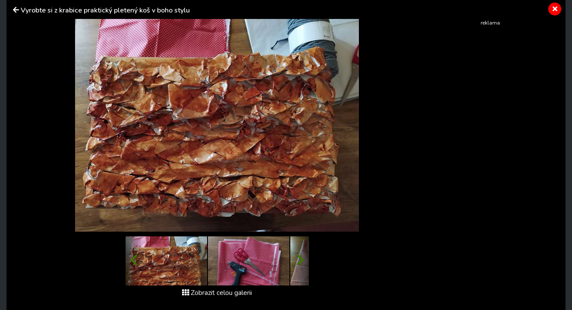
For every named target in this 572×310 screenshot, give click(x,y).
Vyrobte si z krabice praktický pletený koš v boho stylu (105, 10)
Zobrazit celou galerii (217, 293)
